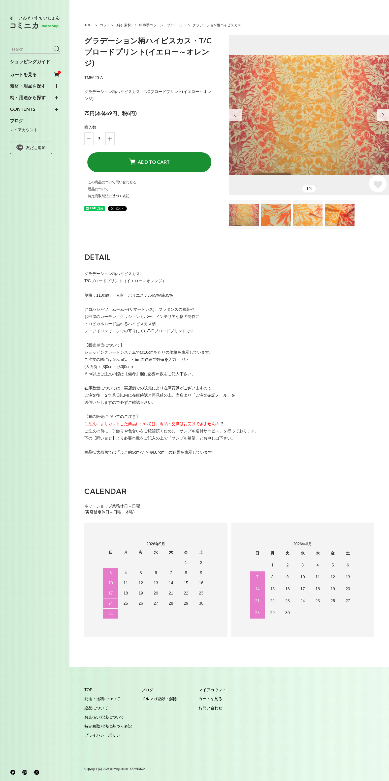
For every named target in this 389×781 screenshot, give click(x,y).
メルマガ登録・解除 (159, 699)
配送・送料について (102, 699)
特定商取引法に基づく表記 (108, 726)
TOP (88, 25)
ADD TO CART (149, 161)
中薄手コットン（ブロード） (161, 25)
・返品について (96, 189)
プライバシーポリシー (104, 735)
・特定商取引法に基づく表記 (107, 196)
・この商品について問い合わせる (110, 182)
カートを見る (35, 74)
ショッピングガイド (30, 61)
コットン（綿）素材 (115, 25)
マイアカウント (24, 130)
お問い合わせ (210, 708)
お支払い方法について (104, 717)
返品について (96, 708)
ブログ (16, 120)
